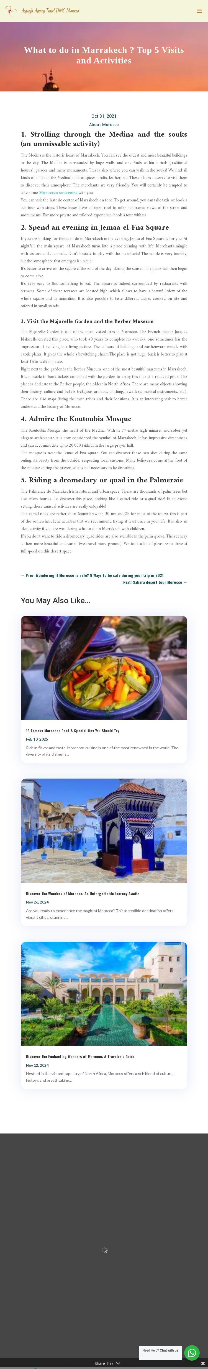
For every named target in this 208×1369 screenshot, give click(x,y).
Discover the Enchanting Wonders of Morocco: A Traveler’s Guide (80, 1056)
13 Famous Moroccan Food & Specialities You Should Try (72, 730)
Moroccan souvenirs (58, 193)
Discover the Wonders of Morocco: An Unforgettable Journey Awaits (83, 893)
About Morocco (104, 124)
